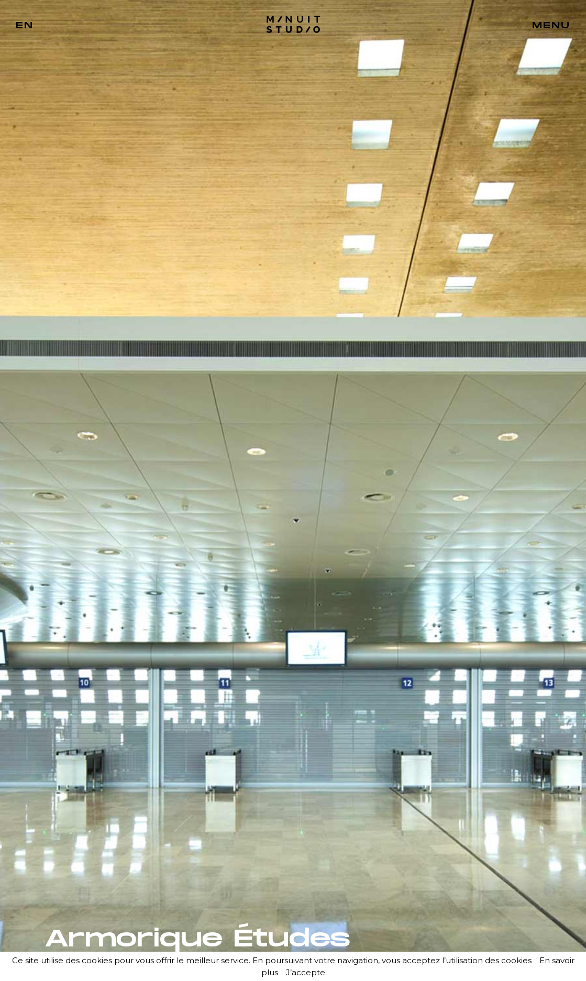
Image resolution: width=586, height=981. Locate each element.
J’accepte (305, 972)
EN (25, 26)
